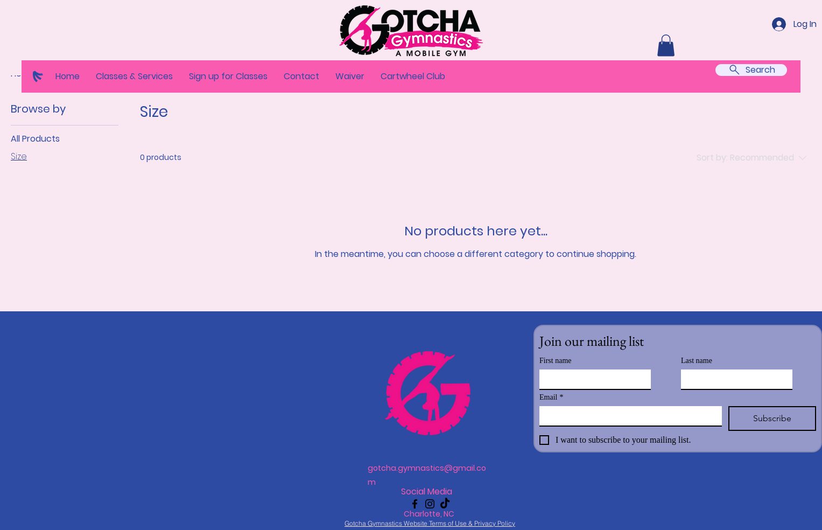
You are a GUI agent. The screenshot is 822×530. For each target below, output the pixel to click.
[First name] (591, 379)
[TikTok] (445, 504)
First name (555, 361)
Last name (696, 361)
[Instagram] (430, 504)
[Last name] (733, 379)
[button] (134, 76)
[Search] (751, 70)
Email (551, 397)
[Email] (627, 416)
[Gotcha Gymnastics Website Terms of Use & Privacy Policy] (430, 523)
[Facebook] (415, 504)
